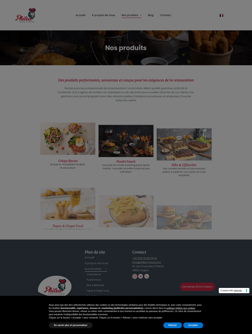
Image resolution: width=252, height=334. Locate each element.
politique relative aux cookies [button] (180, 308)
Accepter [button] (193, 325)
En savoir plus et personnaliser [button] (70, 325)
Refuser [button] (172, 325)
